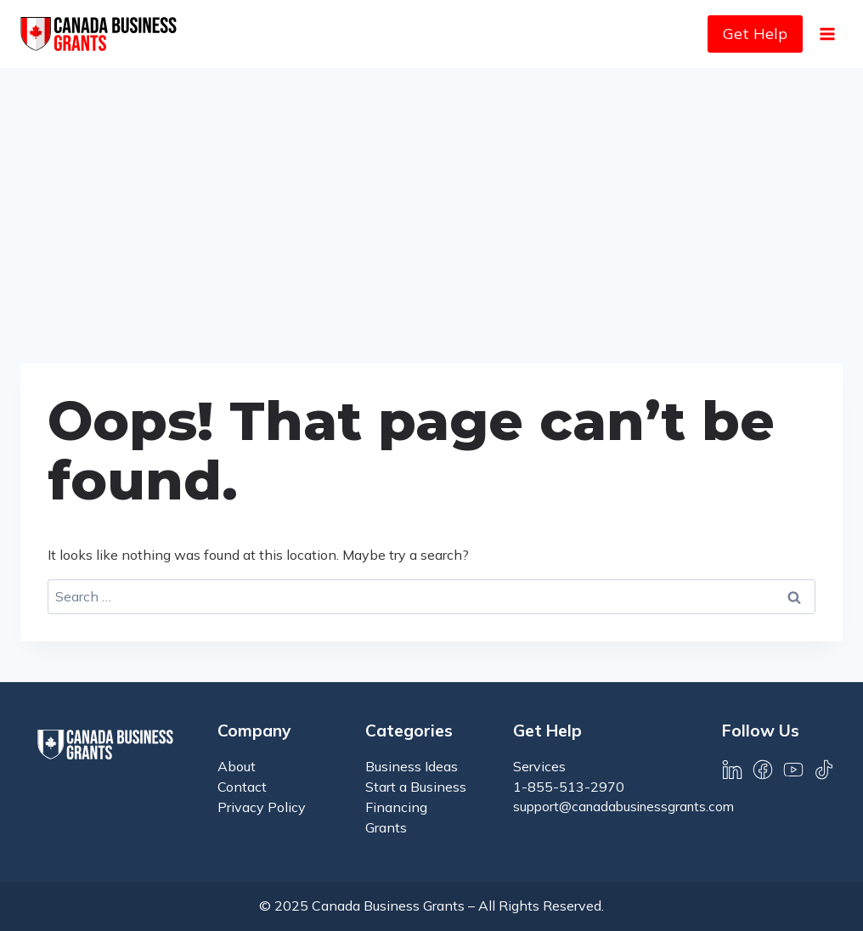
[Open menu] (827, 33)
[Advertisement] (431, 195)
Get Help (755, 33)
